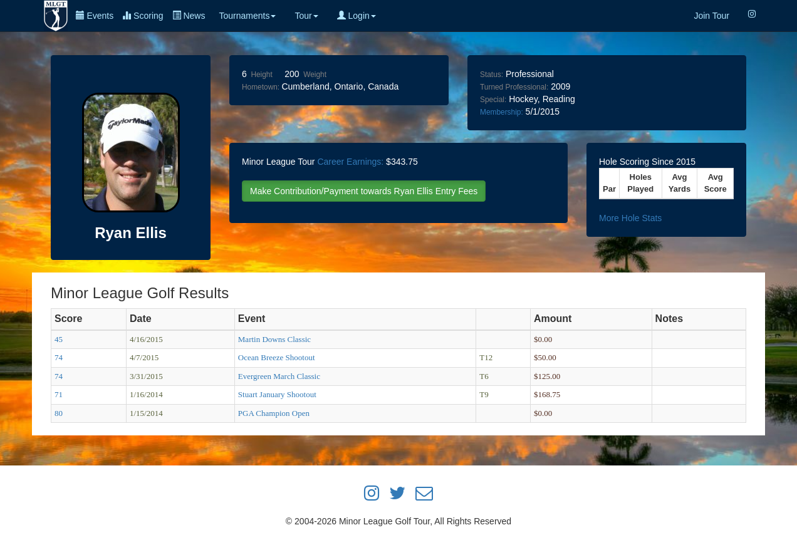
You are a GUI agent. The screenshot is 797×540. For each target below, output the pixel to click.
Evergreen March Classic (279, 376)
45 (59, 339)
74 (59, 357)
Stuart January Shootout (277, 394)
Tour (306, 16)
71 (59, 394)
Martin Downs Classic (274, 339)
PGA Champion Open (274, 413)
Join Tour (711, 16)
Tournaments (247, 16)
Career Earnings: (350, 162)
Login (356, 16)
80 (59, 413)
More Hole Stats (630, 218)
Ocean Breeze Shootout (276, 357)
